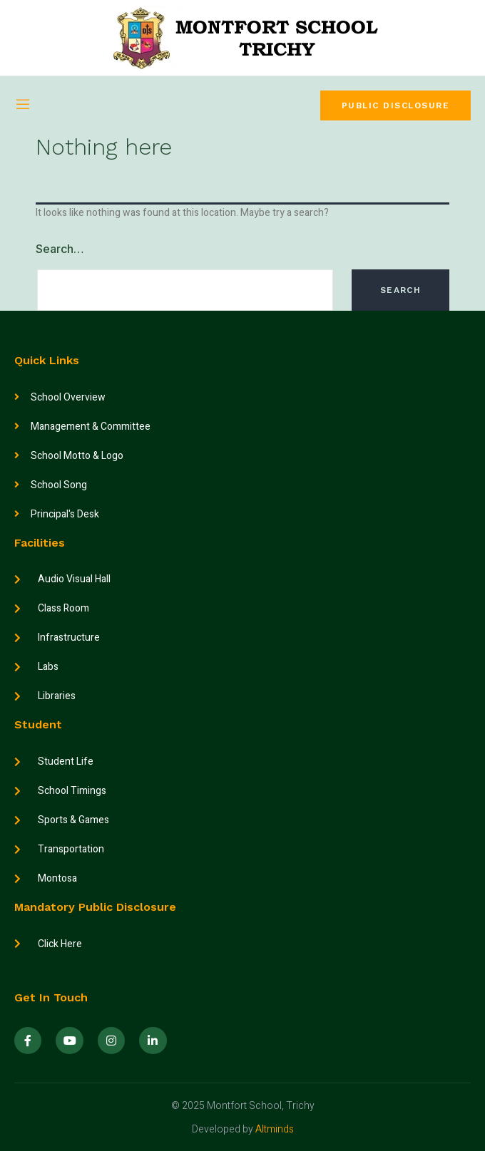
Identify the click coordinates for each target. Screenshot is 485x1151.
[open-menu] (22, 105)
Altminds (274, 1129)
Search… (60, 249)
